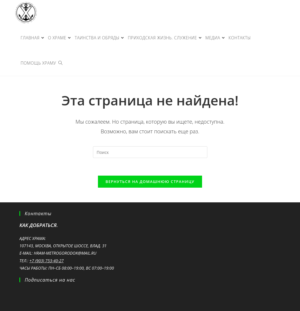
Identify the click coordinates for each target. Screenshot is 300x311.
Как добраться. (38, 225)
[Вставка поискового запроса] (150, 152)
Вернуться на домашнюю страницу (150, 181)
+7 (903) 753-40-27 (46, 260)
